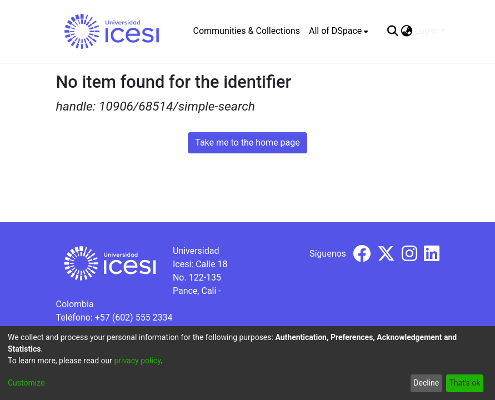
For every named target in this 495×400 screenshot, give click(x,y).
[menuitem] (338, 31)
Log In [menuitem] (426, 31)
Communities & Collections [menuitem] (246, 31)
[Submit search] (392, 31)
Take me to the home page (247, 142)
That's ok (464, 382)
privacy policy (137, 360)
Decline (426, 382)
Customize (26, 382)
